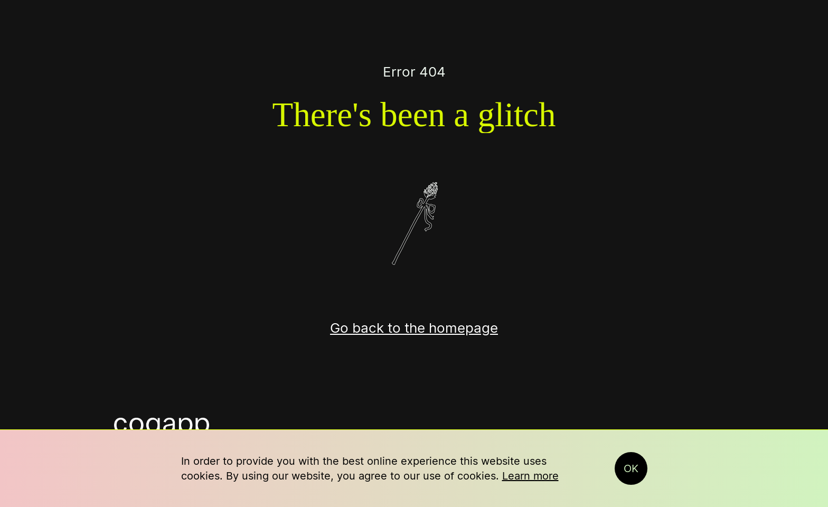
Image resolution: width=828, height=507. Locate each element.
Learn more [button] (530, 476)
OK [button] (631, 468)
